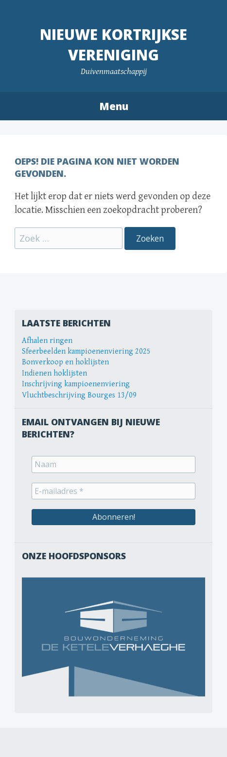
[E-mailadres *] (113, 491)
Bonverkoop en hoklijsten (65, 362)
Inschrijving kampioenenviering (76, 384)
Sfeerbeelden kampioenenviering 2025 (86, 351)
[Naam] (113, 464)
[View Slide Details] (113, 637)
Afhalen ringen (47, 340)
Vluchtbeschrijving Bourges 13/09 (79, 395)
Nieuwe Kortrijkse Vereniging (113, 44)
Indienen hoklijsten (54, 373)
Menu (113, 106)
